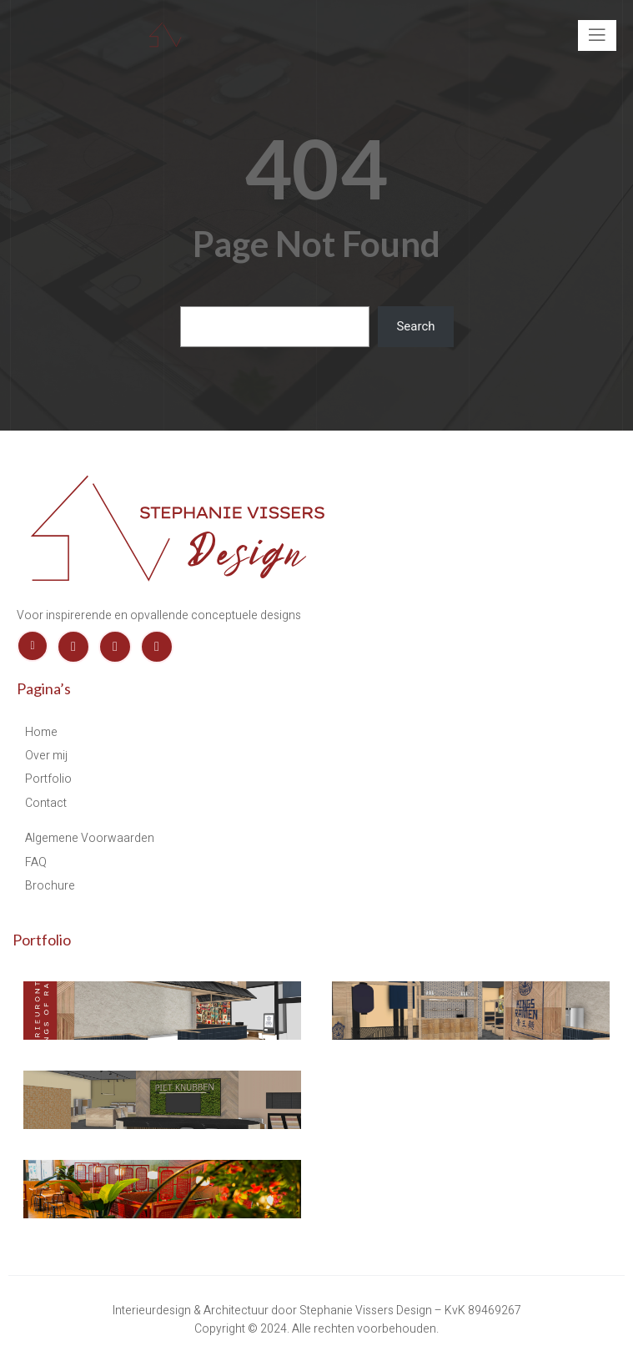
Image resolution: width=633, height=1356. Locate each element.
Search (415, 326)
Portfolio (42, 939)
